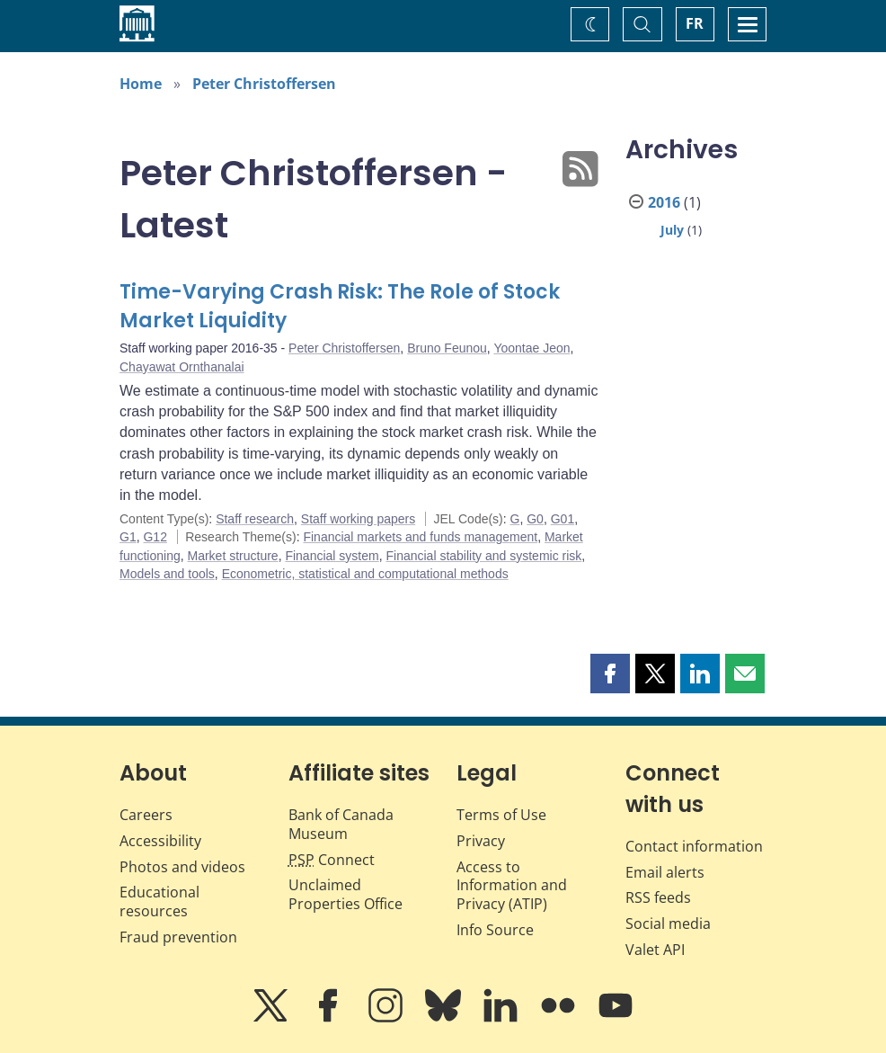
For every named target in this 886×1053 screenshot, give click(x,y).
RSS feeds (658, 897)
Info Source (495, 930)
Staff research (255, 519)
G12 (154, 537)
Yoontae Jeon (531, 348)
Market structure (233, 556)
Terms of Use (501, 815)
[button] (610, 673)
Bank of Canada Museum (341, 824)
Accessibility (160, 841)
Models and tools (167, 574)
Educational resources (159, 901)
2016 (664, 202)
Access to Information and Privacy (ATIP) (511, 886)
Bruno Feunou (447, 348)
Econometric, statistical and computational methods (365, 574)
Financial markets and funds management (420, 537)
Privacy (480, 841)
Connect (331, 860)
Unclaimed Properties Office (345, 894)
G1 (128, 537)
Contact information (694, 846)
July (672, 229)
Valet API (655, 949)
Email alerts (664, 872)
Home (141, 84)
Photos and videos (182, 867)
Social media (668, 923)
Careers (146, 815)
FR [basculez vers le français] (695, 23)
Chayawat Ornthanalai (182, 367)
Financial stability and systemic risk (483, 556)
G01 (562, 519)
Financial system (331, 556)
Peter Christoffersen (264, 84)
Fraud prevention (178, 937)
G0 (535, 519)
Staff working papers (358, 519)
